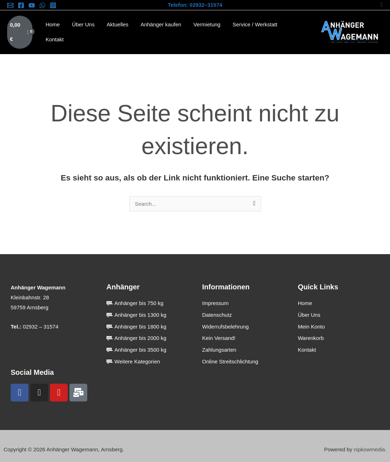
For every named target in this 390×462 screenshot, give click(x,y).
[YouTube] (31, 5)
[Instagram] (53, 5)
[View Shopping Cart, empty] (20, 29)
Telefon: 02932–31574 (195, 5)
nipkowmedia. (370, 443)
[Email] (10, 5)
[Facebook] (21, 5)
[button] (381, 5)
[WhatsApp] (42, 5)
